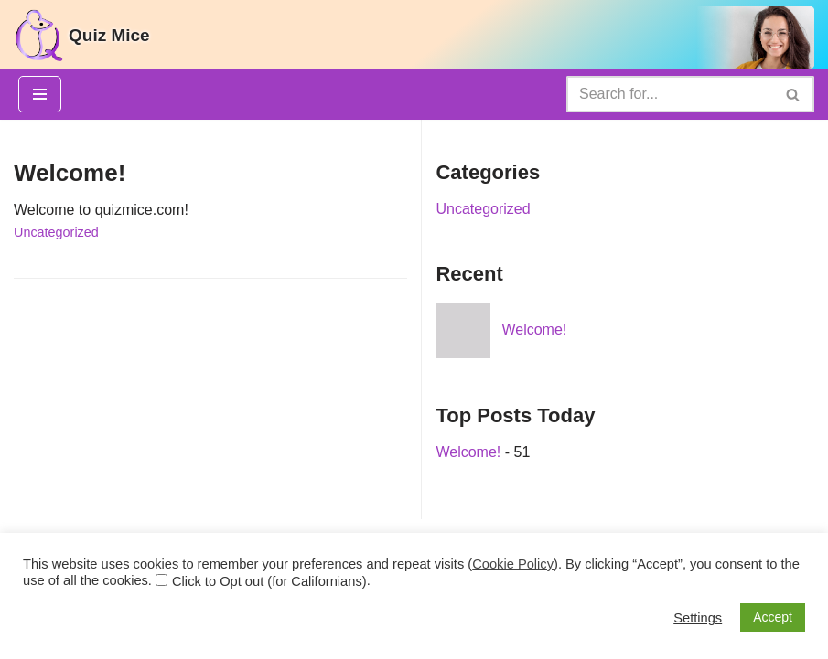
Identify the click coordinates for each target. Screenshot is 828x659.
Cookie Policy (513, 564)
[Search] (669, 94)
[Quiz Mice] (81, 35)
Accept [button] (772, 617)
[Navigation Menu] (39, 94)
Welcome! (69, 172)
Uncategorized (56, 232)
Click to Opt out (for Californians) (269, 581)
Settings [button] (697, 618)
